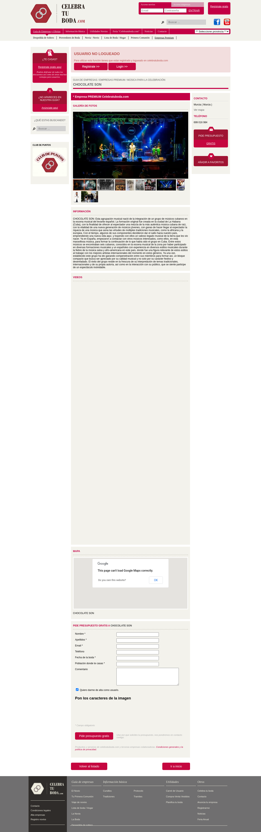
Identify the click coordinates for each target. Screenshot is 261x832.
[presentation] (106, 713)
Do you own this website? (112, 580)
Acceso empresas (181, 4)
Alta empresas (38, 815)
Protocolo (138, 791)
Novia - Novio (92, 37)
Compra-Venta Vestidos (178, 796)
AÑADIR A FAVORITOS (211, 162)
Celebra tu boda (205, 791)
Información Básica (75, 31)
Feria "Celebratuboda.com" (126, 31)
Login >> (122, 66)
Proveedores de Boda (69, 37)
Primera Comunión (140, 37)
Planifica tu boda (174, 802)
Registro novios (38, 819)
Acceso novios (148, 4)
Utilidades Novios (99, 31)
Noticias (149, 31)
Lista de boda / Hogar (82, 808)
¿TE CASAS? (49, 59)
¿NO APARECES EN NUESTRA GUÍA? (49, 99)
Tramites (138, 796)
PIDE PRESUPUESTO (210, 135)
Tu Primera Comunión (82, 796)
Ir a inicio (176, 766)
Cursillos (107, 791)
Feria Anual (203, 819)
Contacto (162, 31)
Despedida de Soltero (43, 37)
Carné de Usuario (175, 791)
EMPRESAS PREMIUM (112, 80)
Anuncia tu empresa (207, 802)
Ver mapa (199, 109)
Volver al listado (89, 766)
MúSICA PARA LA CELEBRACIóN (146, 80)
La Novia (76, 813)
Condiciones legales (41, 810)
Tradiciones (108, 796)
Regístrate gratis (219, 6)
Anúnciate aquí (50, 107)
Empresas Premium (164, 37)
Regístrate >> (91, 66)
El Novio (76, 791)
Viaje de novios (79, 802)
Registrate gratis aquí (49, 67)
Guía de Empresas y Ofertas (47, 31)
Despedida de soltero (82, 825)
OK (156, 580)
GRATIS (210, 143)
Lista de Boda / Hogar (115, 37)
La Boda (76, 819)
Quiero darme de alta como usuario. (99, 690)
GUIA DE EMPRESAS (85, 80)
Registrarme (203, 808)
